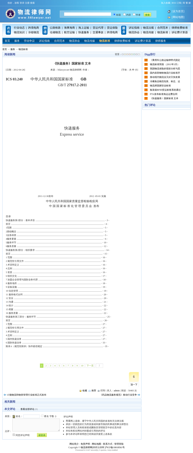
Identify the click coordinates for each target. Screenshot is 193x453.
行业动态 (19, 27)
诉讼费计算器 (180, 32)
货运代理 (98, 27)
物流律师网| (87, 447)
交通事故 (98, 32)
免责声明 (85, 444)
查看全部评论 (27, 409)
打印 (103, 390)
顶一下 (133, 384)
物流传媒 (148, 32)
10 (82, 365)
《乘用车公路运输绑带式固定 (165, 60)
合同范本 (162, 27)
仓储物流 (55, 32)
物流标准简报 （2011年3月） (164, 64)
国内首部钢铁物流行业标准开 (165, 73)
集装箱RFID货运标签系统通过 (165, 90)
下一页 (90, 365)
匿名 (46, 416)
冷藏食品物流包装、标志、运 (165, 81)
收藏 (84, 390)
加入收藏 (165, 3)
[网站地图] (178, 17)
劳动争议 (29, 40)
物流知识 (19, 32)
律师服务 (160, 40)
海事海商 (69, 27)
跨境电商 (33, 27)
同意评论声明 (23, 435)
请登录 (41, 435)
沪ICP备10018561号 (115, 447)
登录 (22, 3)
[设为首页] (178, 11)
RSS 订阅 (176, 3)
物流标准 (162, 32)
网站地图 (96, 444)
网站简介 (74, 444)
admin (117, 390)
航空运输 (69, 32)
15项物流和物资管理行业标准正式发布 (26, 394)
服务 (17, 40)
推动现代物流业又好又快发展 (165, 77)
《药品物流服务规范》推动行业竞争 (118, 394)
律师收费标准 (180, 27)
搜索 (32, 3)
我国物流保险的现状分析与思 (165, 68)
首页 (7, 40)
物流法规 (148, 27)
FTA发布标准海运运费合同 (163, 94)
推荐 (93, 390)
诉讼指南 (134, 27)
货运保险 (112, 27)
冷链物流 (33, 32)
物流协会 (134, 32)
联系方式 (107, 444)
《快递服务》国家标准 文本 (164, 98)
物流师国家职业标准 (160, 85)
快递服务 (83, 32)
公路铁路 (55, 27)
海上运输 (83, 27)
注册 (27, 3)
